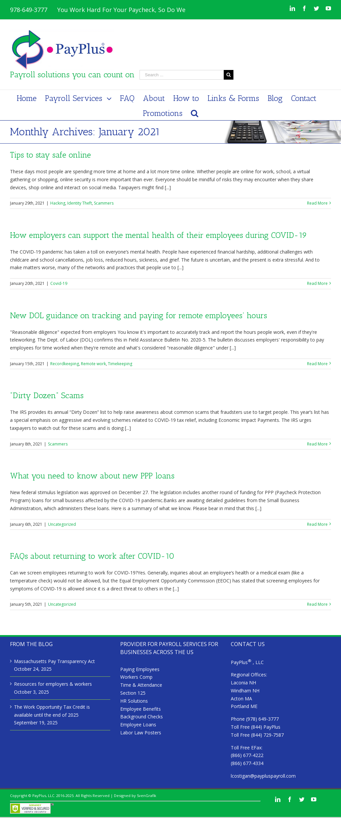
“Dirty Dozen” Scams (47, 395)
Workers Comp (136, 677)
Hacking (57, 203)
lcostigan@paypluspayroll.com (263, 776)
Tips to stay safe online (50, 155)
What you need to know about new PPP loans (92, 475)
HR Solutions (134, 701)
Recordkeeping (64, 364)
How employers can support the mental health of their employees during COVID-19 (158, 235)
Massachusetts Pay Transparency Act (54, 661)
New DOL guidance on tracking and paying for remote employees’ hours (138, 315)
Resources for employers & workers (53, 684)
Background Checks (141, 716)
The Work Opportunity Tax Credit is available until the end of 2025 (52, 711)
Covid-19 (58, 283)
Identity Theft (79, 203)
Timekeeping (120, 364)
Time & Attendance (141, 685)
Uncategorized (62, 524)
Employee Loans (138, 724)
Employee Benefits (140, 709)
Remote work (93, 364)
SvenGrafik (146, 795)
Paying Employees (140, 669)
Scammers (104, 203)
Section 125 (133, 693)
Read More (317, 203)
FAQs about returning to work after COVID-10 (92, 556)
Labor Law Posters (140, 732)
